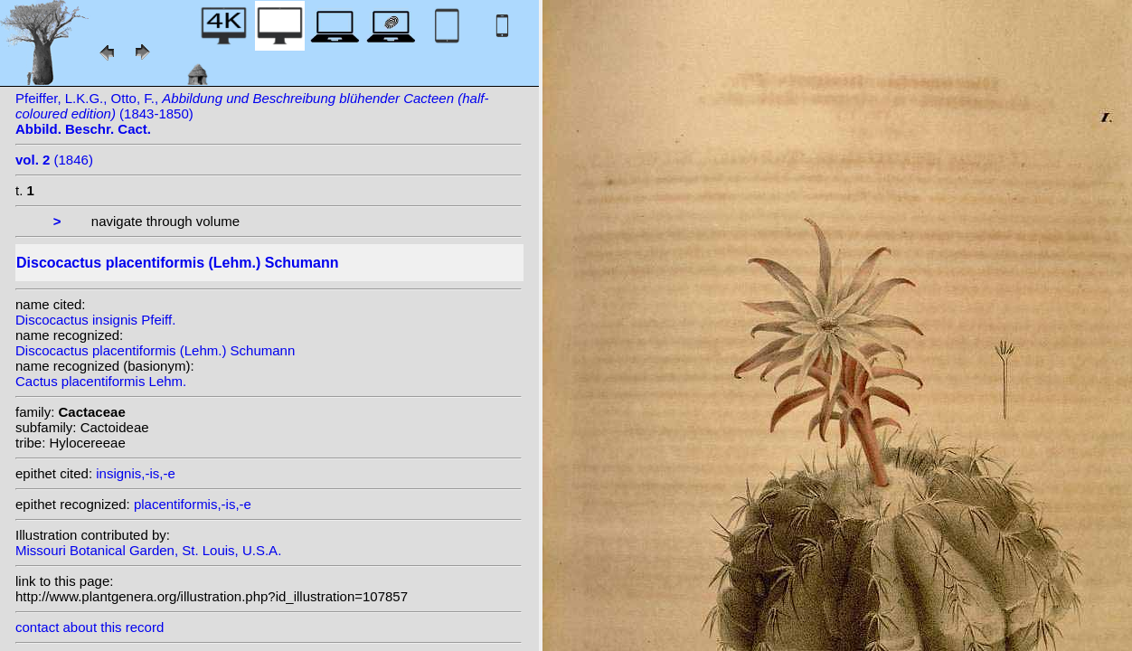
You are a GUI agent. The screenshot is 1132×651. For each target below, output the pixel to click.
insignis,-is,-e (135, 473)
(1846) (54, 159)
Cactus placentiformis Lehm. (100, 381)
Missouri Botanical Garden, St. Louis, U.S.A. (148, 550)
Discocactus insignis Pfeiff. (95, 319)
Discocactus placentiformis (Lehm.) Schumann (155, 350)
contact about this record (89, 627)
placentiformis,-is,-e (192, 504)
